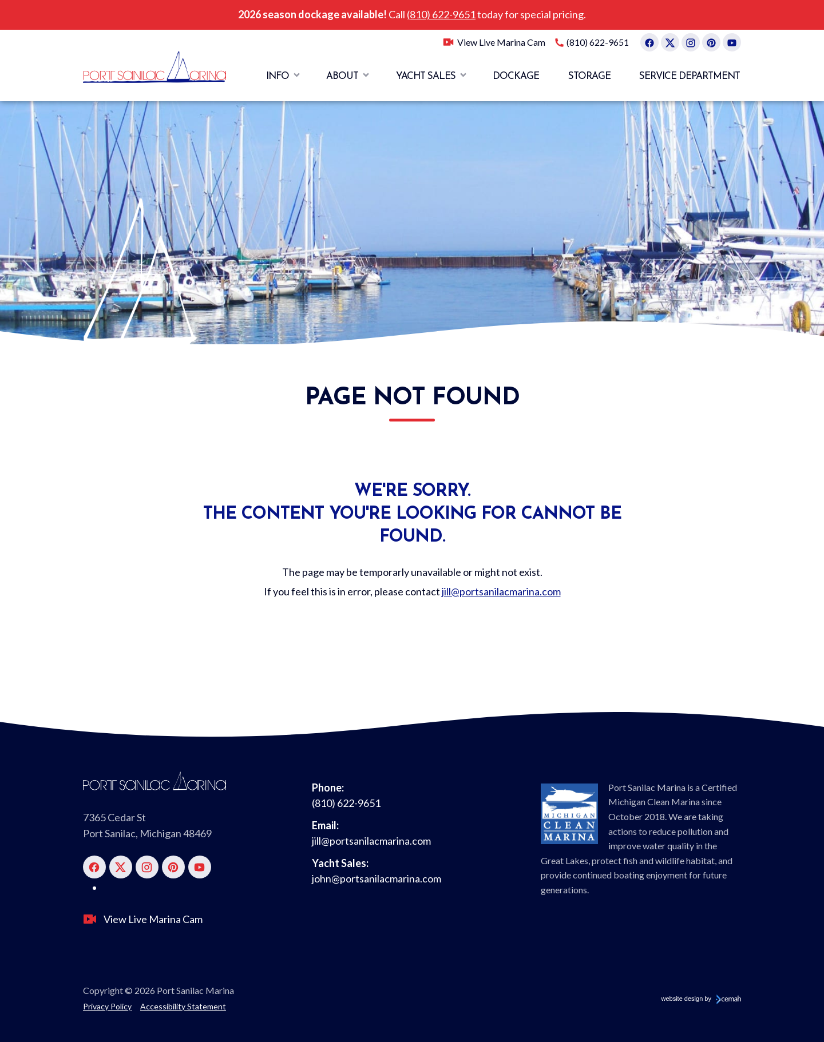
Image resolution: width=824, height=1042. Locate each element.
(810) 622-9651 (441, 14)
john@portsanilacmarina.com (376, 878)
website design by (701, 999)
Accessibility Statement (183, 1006)
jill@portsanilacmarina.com (501, 591)
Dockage (516, 76)
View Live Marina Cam (501, 42)
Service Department (689, 76)
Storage (589, 76)
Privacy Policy (107, 1006)
